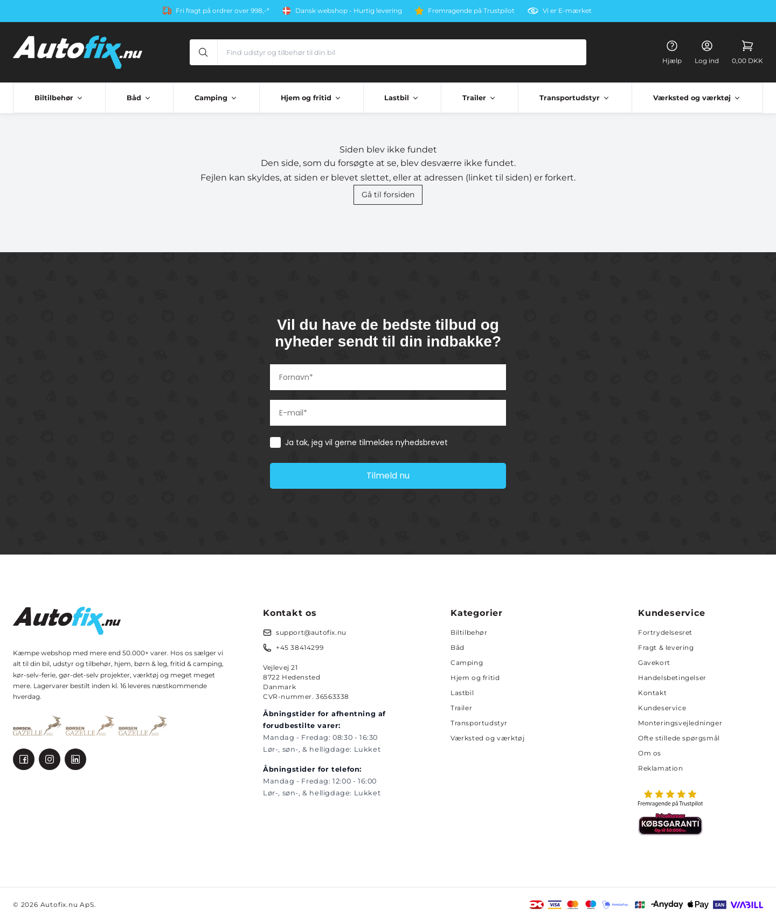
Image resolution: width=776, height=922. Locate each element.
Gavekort (654, 662)
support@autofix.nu (311, 632)
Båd (458, 647)
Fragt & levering (666, 647)
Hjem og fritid (475, 678)
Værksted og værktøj (487, 738)
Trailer (461, 708)
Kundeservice (662, 708)
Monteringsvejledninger (680, 723)
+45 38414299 (299, 647)
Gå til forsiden (388, 194)
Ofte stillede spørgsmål (679, 738)
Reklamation (660, 768)
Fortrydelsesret (665, 632)
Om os (649, 753)
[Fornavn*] (388, 377)
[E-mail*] (388, 413)
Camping (467, 662)
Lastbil (462, 693)
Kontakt (652, 693)
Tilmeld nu (388, 475)
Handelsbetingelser (672, 678)
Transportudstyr (479, 723)
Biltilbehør (469, 632)
